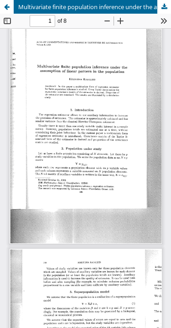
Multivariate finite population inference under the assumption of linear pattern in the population (94, 7)
